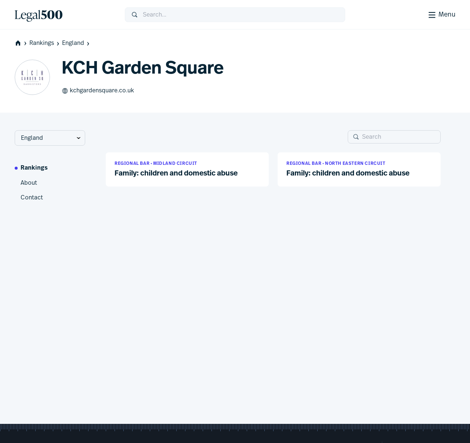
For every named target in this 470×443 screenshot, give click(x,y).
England (76, 43)
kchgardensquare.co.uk (98, 91)
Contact (32, 198)
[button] (187, 169)
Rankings (45, 43)
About (29, 183)
